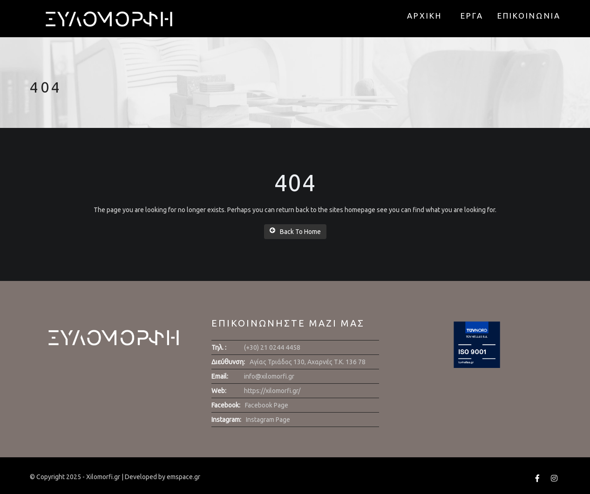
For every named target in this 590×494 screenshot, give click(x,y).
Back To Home (295, 231)
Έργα (472, 15)
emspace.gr (183, 477)
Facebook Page (266, 405)
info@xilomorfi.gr (269, 376)
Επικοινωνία (529, 15)
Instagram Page (268, 419)
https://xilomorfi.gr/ (272, 390)
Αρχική (424, 15)
